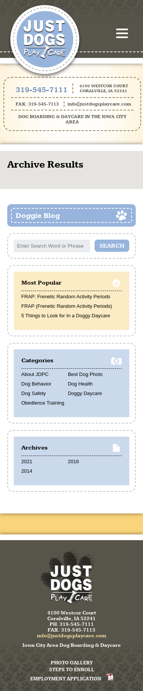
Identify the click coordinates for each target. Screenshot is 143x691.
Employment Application (65, 678)
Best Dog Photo (85, 374)
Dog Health (80, 384)
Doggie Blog (38, 215)
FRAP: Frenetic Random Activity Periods (65, 296)
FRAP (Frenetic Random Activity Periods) (66, 306)
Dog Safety (33, 393)
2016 (73, 461)
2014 (26, 471)
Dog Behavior (36, 384)
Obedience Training (42, 403)
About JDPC (35, 374)
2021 (26, 461)
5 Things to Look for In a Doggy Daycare (65, 315)
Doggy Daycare (85, 393)
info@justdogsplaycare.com (99, 104)
